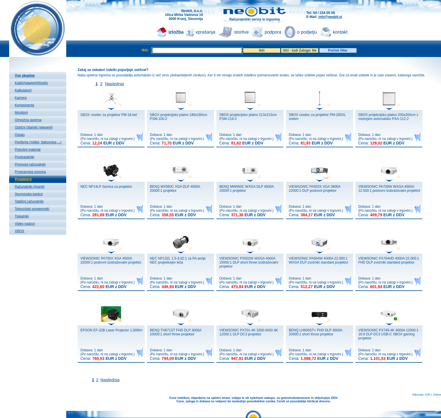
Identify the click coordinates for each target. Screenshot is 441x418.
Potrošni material (28, 150)
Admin (437, 394)
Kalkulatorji (23, 90)
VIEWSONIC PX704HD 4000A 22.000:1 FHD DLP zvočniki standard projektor (388, 260)
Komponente (24, 105)
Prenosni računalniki (30, 164)
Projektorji (23, 179)
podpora (273, 32)
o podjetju (307, 32)
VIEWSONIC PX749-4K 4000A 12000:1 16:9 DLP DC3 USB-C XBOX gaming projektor (388, 334)
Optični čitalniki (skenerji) (34, 127)
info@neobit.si (330, 17)
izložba (176, 32)
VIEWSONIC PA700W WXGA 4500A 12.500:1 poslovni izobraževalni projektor (389, 189)
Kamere (21, 98)
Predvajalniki (24, 157)
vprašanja (205, 32)
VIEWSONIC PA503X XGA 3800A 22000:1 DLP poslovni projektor (315, 189)
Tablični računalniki (29, 201)
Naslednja (114, 83)
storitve (241, 32)
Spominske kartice (29, 194)
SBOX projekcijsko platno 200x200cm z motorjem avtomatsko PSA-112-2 (388, 117)
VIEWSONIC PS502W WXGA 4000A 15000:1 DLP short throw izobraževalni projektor (248, 262)
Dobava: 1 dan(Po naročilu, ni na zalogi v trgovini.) (107, 139)
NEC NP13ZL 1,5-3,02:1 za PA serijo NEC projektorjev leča (178, 260)
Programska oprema (30, 172)
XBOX (19, 231)
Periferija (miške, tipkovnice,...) (38, 142)
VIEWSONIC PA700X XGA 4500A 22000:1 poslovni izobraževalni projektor (111, 260)
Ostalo (20, 135)
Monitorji (21, 113)
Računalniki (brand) (30, 187)
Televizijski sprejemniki (32, 209)
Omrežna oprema (28, 120)
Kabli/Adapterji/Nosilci (31, 83)
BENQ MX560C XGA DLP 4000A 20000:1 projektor (175, 189)
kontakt (340, 32)
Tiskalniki (22, 216)
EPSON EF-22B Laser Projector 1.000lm (111, 330)
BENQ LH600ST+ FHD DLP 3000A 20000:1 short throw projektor (315, 332)
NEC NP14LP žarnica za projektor (106, 187)
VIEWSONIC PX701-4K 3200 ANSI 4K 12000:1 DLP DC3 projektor (248, 332)
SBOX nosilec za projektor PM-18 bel (108, 115)
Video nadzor (25, 224)
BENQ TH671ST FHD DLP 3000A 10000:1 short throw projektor (175, 332)
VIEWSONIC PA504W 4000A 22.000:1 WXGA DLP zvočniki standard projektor (319, 260)
